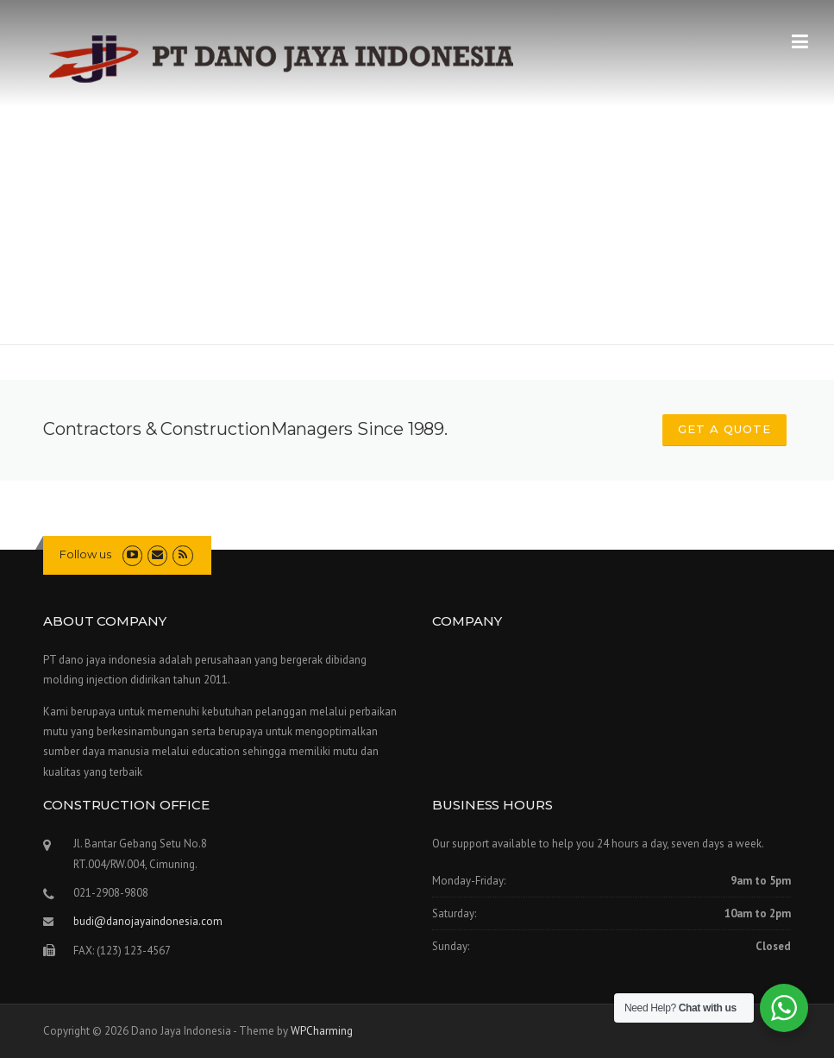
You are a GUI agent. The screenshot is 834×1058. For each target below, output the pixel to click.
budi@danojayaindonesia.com (148, 921)
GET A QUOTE (724, 429)
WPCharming (322, 1030)
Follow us (85, 554)
